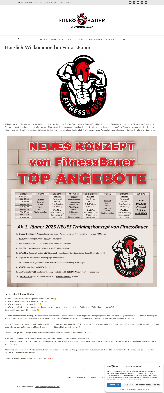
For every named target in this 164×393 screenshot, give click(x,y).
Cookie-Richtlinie (123, 389)
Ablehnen (128, 385)
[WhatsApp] (142, 2)
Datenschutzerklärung (135, 389)
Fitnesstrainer (40, 387)
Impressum (146, 389)
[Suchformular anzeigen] (19, 39)
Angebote (110, 39)
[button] (160, 366)
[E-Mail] (146, 2)
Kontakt (122, 39)
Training (68, 377)
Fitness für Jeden (97, 377)
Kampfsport (81, 377)
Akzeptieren (114, 385)
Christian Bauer (25, 3)
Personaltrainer (53, 387)
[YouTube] (138, 2)
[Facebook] (130, 2)
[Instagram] (134, 2)
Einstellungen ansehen (148, 385)
